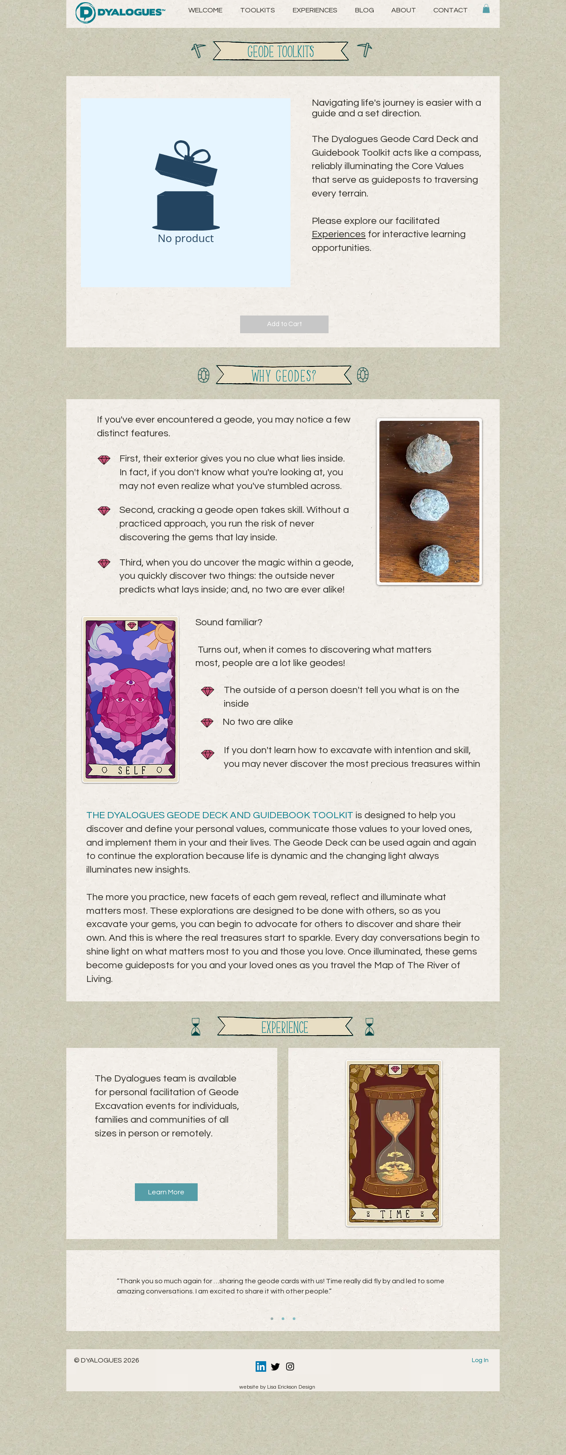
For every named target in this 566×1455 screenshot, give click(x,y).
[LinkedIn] (261, 1366)
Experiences (339, 234)
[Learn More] (166, 1192)
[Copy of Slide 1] (283, 1318)
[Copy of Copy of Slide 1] (294, 1318)
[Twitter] (275, 1366)
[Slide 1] (272, 1318)
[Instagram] (290, 1366)
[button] (403, 10)
